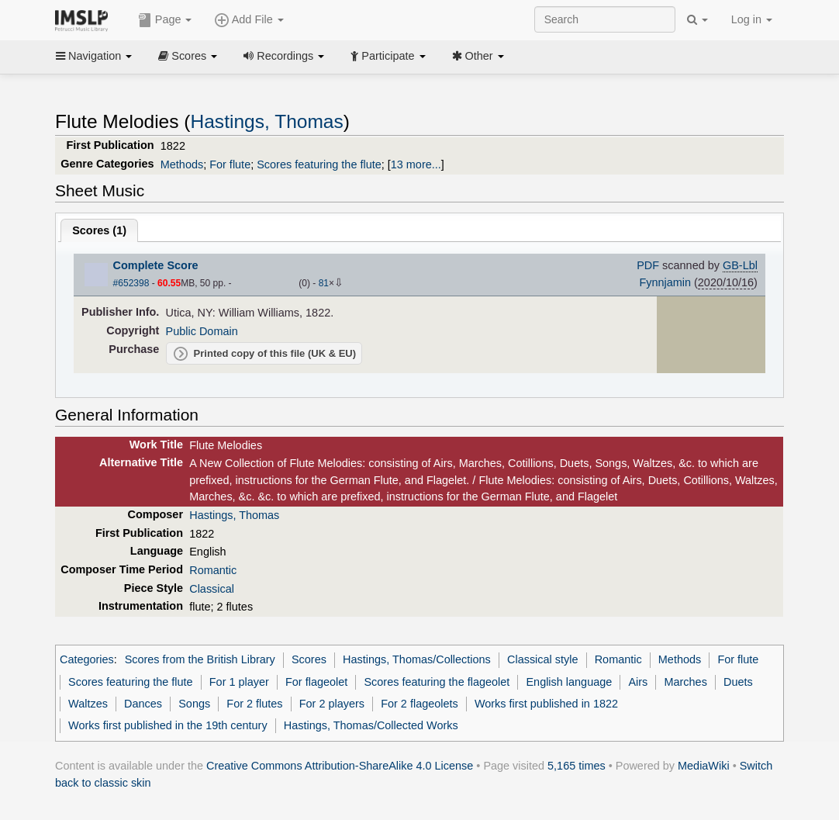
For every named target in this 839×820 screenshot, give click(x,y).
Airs (637, 682)
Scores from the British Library (200, 659)
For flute (229, 164)
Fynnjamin (665, 282)
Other (478, 56)
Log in (751, 19)
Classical (211, 589)
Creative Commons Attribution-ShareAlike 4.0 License (339, 765)
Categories (87, 659)
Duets (738, 682)
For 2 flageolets (419, 703)
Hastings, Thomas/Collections (417, 659)
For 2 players (331, 703)
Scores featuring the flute (319, 164)
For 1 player (239, 682)
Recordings (283, 56)
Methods (182, 164)
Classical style (542, 659)
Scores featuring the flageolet (436, 682)
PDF (648, 265)
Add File (249, 20)
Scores (187, 56)
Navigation (94, 56)
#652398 (131, 283)
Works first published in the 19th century (168, 725)
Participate (387, 56)
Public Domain (202, 331)
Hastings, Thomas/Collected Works (371, 725)
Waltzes (88, 703)
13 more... (416, 164)
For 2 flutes (254, 703)
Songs (194, 703)
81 (324, 283)
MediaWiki (704, 765)
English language (569, 682)
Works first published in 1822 (546, 703)
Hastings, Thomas (267, 121)
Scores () (99, 230)
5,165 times (576, 765)
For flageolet (316, 682)
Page (165, 20)
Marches (686, 682)
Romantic (213, 570)
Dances (143, 703)
